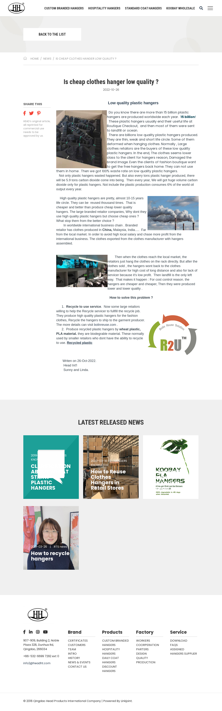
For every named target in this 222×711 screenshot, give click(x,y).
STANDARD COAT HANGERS (143, 8)
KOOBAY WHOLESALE (180, 8)
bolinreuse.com (105, 324)
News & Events (79, 662)
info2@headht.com (36, 663)
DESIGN (141, 654)
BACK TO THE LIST (52, 34)
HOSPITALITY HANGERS (104, 8)
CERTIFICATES (78, 641)
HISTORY (74, 658)
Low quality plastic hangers (133, 103)
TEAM (72, 649)
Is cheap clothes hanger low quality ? (86, 59)
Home (34, 59)
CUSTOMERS (77, 645)
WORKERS (143, 641)
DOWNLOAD (178, 641)
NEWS (47, 59)
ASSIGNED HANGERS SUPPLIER (183, 651)
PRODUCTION (145, 662)
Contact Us (77, 667)
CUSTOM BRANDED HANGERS (64, 8)
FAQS (174, 645)
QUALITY (142, 658)
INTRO (72, 654)
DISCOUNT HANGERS (109, 669)
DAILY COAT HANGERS (110, 660)
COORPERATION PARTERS (147, 647)
